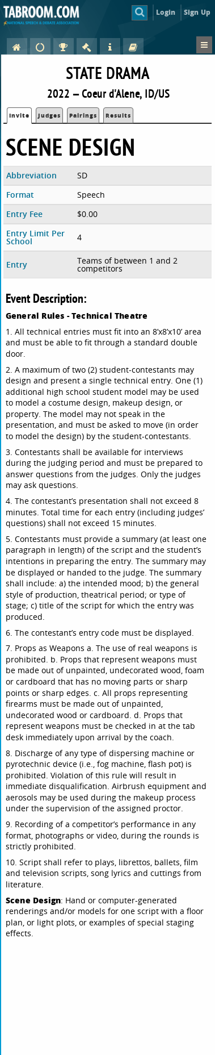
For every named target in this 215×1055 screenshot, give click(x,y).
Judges (49, 115)
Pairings (83, 115)
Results (118, 115)
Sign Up (197, 12)
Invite (19, 115)
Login (166, 12)
